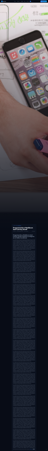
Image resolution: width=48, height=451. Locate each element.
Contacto (27, 1)
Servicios (18, 1)
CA (31, 1)
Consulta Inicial (44, 1)
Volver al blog (15, 225)
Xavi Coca (14, 231)
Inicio (15, 1)
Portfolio (22, 1)
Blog (24, 1)
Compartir (33, 231)
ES (30, 1)
